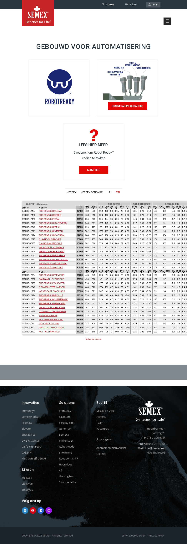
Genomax (65, 428)
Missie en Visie (105, 411)
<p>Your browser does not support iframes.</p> (93, 271)
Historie (101, 416)
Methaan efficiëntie (34, 458)
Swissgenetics (67, 482)
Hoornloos (65, 464)
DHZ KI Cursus (31, 440)
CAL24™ (27, 452)
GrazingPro (66, 476)
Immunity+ (28, 411)
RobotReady (66, 446)
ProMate (27, 422)
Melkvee (27, 478)
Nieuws (101, 454)
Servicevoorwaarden (134, 535)
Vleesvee (27, 483)
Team (99, 422)
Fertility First (66, 422)
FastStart (64, 416)
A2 (60, 470)
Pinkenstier (66, 440)
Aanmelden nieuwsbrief (111, 448)
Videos (131, 4)
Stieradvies (28, 434)
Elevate (26, 428)
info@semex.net (155, 448)
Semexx (64, 434)
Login (153, 4)
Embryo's (27, 489)
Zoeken (108, 4)
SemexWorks (30, 416)
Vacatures (102, 428)
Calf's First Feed (31, 446)
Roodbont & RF (68, 458)
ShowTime (65, 452)
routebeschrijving (156, 452)
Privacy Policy (156, 535)
